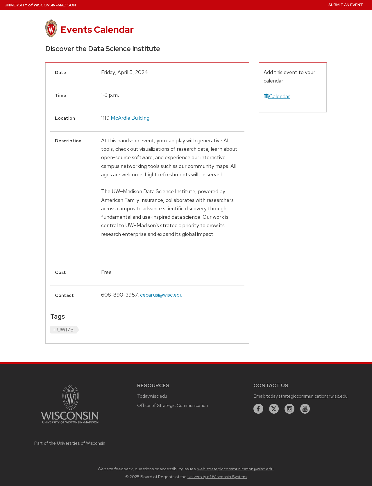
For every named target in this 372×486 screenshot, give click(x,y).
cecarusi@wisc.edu (161, 294)
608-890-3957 (119, 294)
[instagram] (289, 409)
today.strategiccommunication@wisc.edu (307, 396)
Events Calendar (97, 29)
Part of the (69, 443)
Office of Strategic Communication (172, 405)
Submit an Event (345, 4)
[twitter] (274, 409)
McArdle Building (130, 117)
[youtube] (305, 409)
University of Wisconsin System (217, 477)
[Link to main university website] (70, 424)
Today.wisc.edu (152, 396)
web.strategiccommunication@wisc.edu (235, 469)
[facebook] (258, 409)
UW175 (65, 329)
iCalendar (277, 96)
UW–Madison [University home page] (40, 5)
